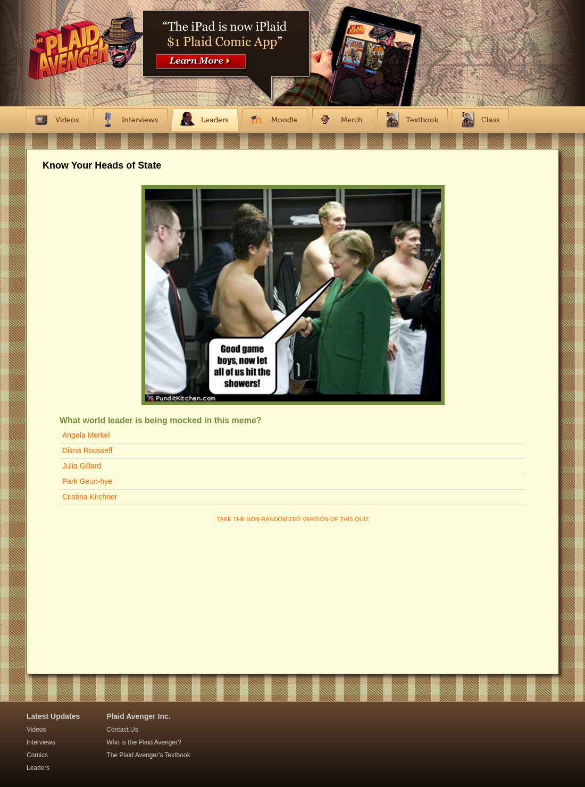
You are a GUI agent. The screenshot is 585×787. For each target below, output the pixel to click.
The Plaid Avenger (83, 54)
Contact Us (122, 729)
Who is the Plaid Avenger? (143, 742)
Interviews (41, 742)
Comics (37, 755)
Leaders (38, 768)
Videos (36, 729)
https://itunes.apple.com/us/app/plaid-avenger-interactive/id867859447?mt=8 (229, 45)
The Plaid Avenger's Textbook (148, 755)
